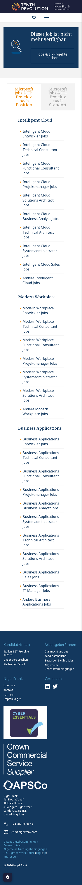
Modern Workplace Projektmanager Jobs (40, 361)
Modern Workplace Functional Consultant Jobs (41, 344)
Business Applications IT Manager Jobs (41, 588)
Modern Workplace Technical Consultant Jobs (40, 326)
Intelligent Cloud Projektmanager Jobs (40, 184)
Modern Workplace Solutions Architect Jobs (38, 395)
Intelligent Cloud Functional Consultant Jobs (41, 168)
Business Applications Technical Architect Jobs (41, 540)
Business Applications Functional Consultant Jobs (41, 476)
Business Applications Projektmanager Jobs (41, 492)
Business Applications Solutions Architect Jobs (41, 558)
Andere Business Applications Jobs (37, 602)
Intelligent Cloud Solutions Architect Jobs (38, 200)
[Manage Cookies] (7, 877)
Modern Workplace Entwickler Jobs (38, 310)
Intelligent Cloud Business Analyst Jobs (41, 216)
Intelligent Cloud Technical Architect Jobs (38, 232)
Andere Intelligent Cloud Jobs (38, 280)
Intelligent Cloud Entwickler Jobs (36, 134)
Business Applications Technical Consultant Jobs (41, 457)
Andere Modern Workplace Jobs (35, 411)
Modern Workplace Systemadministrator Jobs (40, 377)
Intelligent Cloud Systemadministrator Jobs (40, 250)
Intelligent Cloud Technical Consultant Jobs (40, 149)
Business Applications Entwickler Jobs (41, 441)
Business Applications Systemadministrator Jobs (41, 521)
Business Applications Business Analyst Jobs (41, 505)
